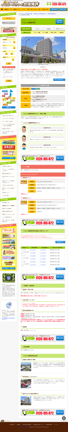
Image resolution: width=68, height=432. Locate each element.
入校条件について (6, 192)
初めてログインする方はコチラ (9, 22)
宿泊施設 (48, 28)
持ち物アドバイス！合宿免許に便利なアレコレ (8, 181)
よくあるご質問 (5, 195)
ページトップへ (64, 420)
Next (65, 51)
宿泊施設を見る (60, 242)
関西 (3, 95)
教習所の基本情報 (26, 28)
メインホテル (33, 249)
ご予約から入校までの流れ (7, 185)
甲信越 (6, 93)
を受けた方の (8, 205)
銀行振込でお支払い (6, 128)
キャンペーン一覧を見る (8, 157)
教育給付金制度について (7, 173)
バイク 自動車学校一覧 (7, 217)
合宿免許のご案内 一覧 (7, 166)
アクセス (37, 28)
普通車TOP (8, 107)
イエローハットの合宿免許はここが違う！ (8, 170)
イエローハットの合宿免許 (24, 427)
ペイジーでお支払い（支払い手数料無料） (8, 132)
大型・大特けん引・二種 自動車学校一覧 (8, 221)
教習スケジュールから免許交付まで (8, 189)
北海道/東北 (5, 91)
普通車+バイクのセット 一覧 (8, 214)
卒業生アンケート (59, 28)
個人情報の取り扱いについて (38, 424)
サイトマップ (56, 424)
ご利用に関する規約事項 (26, 424)
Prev (21, 51)
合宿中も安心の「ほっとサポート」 (8, 177)
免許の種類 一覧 (5, 202)
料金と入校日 (54, 32)
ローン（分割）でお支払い (7, 121)
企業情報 (18, 424)
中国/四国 (9, 102)
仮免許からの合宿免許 (6, 208)
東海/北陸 (12, 100)
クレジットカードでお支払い (8, 118)
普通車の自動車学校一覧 (7, 211)
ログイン (9, 18)
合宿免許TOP (12, 424)
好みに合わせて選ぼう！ (8, 225)
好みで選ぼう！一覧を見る (8, 268)
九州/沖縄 (5, 104)
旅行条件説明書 (49, 424)
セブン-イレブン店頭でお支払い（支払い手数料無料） (8, 125)
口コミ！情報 (37, 32)
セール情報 (45, 32)
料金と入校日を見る (59, 79)
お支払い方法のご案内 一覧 (8, 115)
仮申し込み (59, 21)
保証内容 (61, 32)
